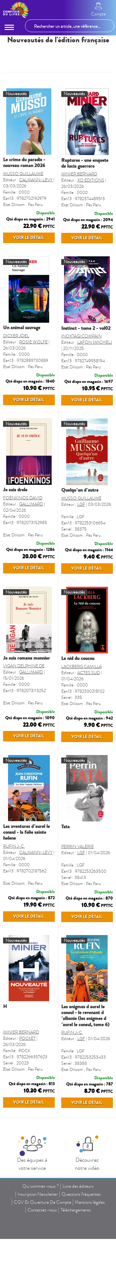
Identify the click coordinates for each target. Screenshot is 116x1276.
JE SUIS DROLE (15, 523)
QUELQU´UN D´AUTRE (79, 523)
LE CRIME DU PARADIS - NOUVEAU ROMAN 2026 (24, 162)
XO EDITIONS (90, 180)
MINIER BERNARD (79, 174)
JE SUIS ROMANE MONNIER (26, 708)
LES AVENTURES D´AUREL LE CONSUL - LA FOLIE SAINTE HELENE (26, 899)
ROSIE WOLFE (33, 359)
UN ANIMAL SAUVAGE (21, 344)
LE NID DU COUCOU (77, 708)
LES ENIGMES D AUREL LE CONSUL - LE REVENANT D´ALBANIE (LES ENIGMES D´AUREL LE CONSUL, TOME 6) (85, 1099)
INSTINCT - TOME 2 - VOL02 (85, 345)
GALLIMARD (31, 537)
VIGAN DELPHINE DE (24, 716)
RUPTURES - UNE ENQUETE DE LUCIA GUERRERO (84, 163)
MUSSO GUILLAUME (23, 174)
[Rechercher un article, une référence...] (69, 26)
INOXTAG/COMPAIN (81, 353)
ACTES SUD (88, 723)
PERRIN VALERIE (77, 913)
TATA (65, 893)
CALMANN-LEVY (36, 180)
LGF (81, 538)
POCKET (27, 1122)
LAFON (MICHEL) (94, 359)
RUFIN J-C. (14, 913)
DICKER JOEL (16, 352)
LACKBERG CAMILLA (81, 717)
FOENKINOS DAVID (22, 531)
